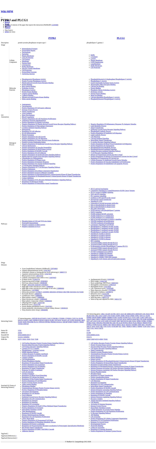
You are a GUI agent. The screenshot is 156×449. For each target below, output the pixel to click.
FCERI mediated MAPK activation (102, 214)
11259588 (54, 25)
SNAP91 (148, 325)
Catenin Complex (27, 357)
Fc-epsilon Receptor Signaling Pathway (103, 142)
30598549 (43, 283)
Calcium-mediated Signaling (100, 138)
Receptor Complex (97, 399)
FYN (133, 317)
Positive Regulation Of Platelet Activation (35, 122)
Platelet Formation (28, 135)
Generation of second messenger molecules (104, 203)
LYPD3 (72, 320)
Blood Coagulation (28, 117)
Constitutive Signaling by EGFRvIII (102, 225)
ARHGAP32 (131, 314)
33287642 (52, 277)
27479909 (112, 290)
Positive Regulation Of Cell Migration (34, 381)
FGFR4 (125, 317)
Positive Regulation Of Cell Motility (33, 366)
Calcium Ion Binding (97, 86)
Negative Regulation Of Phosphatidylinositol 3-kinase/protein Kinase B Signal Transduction (51, 176)
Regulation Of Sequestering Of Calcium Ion (105, 158)
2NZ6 (28, 339)
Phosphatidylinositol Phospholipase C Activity (105, 99)
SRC (101, 326)
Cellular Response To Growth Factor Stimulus (105, 409)
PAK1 (94, 323)
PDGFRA (99, 323)
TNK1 (124, 326)
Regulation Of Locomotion (30, 404)
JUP (56, 320)
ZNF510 (26, 324)
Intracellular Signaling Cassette (32, 409)
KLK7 (60, 320)
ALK (122, 314)
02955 (20, 333)
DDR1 (123, 316)
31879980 (35, 290)
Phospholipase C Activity (99, 81)
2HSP (93, 339)
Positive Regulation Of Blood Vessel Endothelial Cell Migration (111, 144)
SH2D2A (129, 325)
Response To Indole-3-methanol (32, 370)
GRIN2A (104, 319)
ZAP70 (100, 328)
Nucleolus (25, 54)
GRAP (89, 319)
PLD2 (135, 323)
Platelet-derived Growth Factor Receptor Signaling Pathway (41, 156)
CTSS (109, 316)
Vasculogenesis (27, 106)
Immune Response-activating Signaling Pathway (106, 390)
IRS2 (138, 319)
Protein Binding (27, 84)
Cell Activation (95, 417)
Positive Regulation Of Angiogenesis (102, 146)
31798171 (39, 292)
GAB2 (142, 317)
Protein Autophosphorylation (100, 377)
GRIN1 (98, 319)
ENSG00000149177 (24, 335)
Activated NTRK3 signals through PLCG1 (104, 248)
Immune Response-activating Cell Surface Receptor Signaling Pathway (113, 368)
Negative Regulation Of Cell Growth (33, 137)
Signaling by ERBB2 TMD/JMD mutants (104, 257)
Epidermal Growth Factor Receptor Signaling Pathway (108, 129)
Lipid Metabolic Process (98, 126)
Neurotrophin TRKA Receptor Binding (103, 84)
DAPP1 (118, 316)
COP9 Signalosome (97, 62)
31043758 (41, 303)
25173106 (80, 292)
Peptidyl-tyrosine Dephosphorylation (34, 142)
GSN (114, 319)
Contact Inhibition (28, 178)
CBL (96, 316)
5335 (88, 330)
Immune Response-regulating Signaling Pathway (106, 397)
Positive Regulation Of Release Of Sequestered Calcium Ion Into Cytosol (114, 156)
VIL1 (92, 328)
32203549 (110, 279)
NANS (20, 322)
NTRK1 (144, 321)
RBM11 (105, 325)
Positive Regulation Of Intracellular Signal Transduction (40, 183)
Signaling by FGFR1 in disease (101, 237)
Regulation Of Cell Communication (33, 399)
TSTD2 (20, 324)
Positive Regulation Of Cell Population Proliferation (107, 411)
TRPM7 (140, 326)
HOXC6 (42, 320)
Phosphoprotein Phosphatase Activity (34, 79)
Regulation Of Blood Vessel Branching (34, 375)
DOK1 (137, 316)
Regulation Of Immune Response (101, 429)
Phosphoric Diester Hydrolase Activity (103, 90)
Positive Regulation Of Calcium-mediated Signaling (38, 163)
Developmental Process (98, 424)
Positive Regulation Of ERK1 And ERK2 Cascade (38, 429)
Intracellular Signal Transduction (101, 140)
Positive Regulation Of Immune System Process (106, 431)
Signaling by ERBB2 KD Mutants (101, 253)
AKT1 (118, 314)
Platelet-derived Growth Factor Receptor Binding (37, 83)
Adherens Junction (28, 431)
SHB (139, 325)
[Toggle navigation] (1, 17)
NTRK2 (149, 321)
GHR (146, 317)
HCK (124, 319)
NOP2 (25, 322)
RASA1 (59, 322)
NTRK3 (89, 323)
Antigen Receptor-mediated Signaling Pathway (106, 151)
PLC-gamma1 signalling (98, 196)
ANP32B (35, 318)
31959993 (46, 292)
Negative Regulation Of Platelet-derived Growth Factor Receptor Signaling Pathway (49, 124)
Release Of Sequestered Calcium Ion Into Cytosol (106, 154)
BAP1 (44, 318)
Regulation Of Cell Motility (31, 393)
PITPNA (125, 323)
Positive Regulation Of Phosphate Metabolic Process (39, 422)
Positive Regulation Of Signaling (101, 393)
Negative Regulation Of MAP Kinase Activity (36, 149)
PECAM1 (113, 323)
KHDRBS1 (150, 319)
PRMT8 (145, 323)
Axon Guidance (27, 113)
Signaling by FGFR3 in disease (101, 239)
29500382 (44, 281)
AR (125, 314)
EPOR (94, 317)
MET (83, 320)
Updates (7, 28)
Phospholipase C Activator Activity (33, 350)
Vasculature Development (30, 391)
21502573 (36, 279)
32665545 (114, 283)
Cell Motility (95, 402)
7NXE (105, 339)
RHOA (114, 325)
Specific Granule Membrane (31, 68)
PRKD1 (139, 323)
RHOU (119, 325)
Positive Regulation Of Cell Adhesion (34, 153)
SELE (123, 325)
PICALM (119, 323)
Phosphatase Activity (28, 90)
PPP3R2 (47, 322)
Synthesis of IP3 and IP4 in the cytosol (103, 198)
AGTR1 (113, 314)
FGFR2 (120, 317)
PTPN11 (89, 325)
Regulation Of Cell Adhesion (31, 131)
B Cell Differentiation (29, 133)
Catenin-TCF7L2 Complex (30, 348)
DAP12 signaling (96, 212)
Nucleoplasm (26, 52)
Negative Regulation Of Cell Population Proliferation (39, 119)
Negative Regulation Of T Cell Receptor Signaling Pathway (41, 167)
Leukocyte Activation (97, 427)
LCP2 (102, 321)
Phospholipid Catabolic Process (101, 131)
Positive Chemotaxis (28, 169)
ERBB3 (104, 317)
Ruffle (93, 55)
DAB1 (113, 316)
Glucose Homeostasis (29, 146)
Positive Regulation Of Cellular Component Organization (40, 171)
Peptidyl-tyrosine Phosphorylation (101, 352)
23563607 (44, 285)
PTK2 (150, 323)
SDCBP (65, 322)
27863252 (112, 285)
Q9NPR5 (26, 337)
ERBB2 (98, 317)
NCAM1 (129, 321)
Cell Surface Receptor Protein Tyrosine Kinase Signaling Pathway (43, 343)
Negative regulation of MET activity (33, 225)
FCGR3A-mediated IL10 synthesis (102, 251)
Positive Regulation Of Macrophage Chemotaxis (37, 126)
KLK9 (64, 320)
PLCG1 (121, 38)
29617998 (66, 292)
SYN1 (109, 326)
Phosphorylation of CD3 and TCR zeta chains (36, 221)
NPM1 (139, 321)
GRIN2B (110, 319)
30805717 (63, 272)
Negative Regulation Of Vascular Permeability (37, 147)
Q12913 (20, 337)
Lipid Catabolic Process (98, 135)
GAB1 (137, 317)
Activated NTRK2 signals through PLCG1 (104, 243)
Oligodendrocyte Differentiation (32, 158)
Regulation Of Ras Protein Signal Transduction (37, 379)
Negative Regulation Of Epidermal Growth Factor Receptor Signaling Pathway (47, 144)
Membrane (25, 61)
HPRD (7, 32)
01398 (89, 333)
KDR (145, 319)
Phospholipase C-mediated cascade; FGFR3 (105, 230)
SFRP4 (70, 322)
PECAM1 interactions (98, 208)
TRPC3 (134, 326)
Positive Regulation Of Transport (32, 408)
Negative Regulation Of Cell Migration (34, 138)
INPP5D (129, 319)
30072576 (39, 276)
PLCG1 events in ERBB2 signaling (102, 192)
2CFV (20, 339)
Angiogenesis (26, 104)
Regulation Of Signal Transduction (33, 368)
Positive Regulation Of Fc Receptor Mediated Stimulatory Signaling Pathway (46, 180)
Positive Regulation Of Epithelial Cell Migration (106, 133)
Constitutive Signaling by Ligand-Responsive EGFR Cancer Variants (113, 190)
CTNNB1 (61, 318)
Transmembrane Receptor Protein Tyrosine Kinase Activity (41, 388)
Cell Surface (26, 59)
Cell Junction (26, 65)
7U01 (32, 339)
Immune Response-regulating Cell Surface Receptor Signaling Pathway (113, 370)
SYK (105, 326)
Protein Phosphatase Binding (31, 361)
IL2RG (52, 320)
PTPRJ (52, 38)
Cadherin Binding (27, 95)
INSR (134, 319)
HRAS (47, 320)
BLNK (89, 316)
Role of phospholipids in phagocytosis (103, 205)
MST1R (123, 321)
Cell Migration (95, 137)
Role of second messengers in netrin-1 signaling (106, 219)
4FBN (101, 339)
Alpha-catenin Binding (29, 384)
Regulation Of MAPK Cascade (32, 413)
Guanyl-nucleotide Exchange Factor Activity (105, 83)
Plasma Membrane (28, 56)
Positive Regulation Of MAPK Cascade (34, 151)
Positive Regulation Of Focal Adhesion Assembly (38, 172)
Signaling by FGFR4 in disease (101, 235)
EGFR (81, 318)
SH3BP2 (134, 325)
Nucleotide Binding (97, 426)
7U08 (36, 339)
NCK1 (134, 321)
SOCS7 (89, 326)
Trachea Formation (28, 373)
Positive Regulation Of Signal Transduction (104, 379)
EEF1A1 (142, 316)
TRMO (81, 322)
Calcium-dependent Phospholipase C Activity (105, 97)
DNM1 (132, 316)
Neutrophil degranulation (30, 223)
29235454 (73, 292)
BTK (93, 316)
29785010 (59, 292)
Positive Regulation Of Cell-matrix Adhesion (36, 108)
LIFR (106, 321)
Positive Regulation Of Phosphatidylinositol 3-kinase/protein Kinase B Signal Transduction (51, 174)
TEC (119, 326)
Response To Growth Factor (99, 422)
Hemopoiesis (26, 129)
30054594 (53, 292)
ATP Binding (95, 415)
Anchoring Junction (28, 74)
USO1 (148, 326)
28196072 (109, 292)
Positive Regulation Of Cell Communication (105, 391)
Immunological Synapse (29, 49)
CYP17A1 (75, 318)
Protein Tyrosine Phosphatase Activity (34, 81)
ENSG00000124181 (93, 335)
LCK (98, 321)
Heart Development (28, 115)
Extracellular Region (28, 50)
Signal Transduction (28, 111)
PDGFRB (30, 322)
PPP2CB (42, 322)
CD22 (100, 316)
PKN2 (131, 323)
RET (109, 325)
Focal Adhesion (27, 395)
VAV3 (89, 328)
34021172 (105, 297)
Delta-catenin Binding (29, 99)
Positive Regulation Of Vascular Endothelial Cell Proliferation (110, 162)
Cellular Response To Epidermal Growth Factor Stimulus (109, 160)
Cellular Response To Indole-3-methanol (35, 354)
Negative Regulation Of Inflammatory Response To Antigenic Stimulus (113, 124)
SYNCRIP (114, 326)
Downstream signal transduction (101, 199)
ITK (141, 319)
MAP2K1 (78, 320)
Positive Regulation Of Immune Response (35, 162)
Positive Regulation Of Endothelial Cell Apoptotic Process (109, 163)
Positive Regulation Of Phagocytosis (33, 160)
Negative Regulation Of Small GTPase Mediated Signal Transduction (44, 406)
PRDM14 (54, 322)
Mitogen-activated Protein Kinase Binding (35, 97)
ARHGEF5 (138, 314)
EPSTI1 (20, 320)
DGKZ (127, 316)
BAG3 (148, 314)
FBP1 (31, 320)
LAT (67, 320)
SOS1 (94, 326)
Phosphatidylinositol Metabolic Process (103, 147)
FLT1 (129, 317)
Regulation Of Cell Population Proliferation (36, 417)
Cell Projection (27, 70)
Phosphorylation (96, 373)
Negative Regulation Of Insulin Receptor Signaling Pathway (41, 154)
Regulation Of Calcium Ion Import (33, 377)
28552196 (31, 285)
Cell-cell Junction (27, 57)
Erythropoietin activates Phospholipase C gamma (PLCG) (109, 246)
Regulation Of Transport (30, 400)
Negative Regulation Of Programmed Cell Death (37, 420)
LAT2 (95, 321)
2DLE (24, 339)
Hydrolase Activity (28, 88)
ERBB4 (109, 317)
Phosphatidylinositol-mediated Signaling (104, 149)
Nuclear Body (26, 63)
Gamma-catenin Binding (30, 93)
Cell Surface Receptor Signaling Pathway (35, 347)
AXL (144, 314)
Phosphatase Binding (28, 386)
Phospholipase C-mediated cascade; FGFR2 (105, 228)
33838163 (64, 308)
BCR (152, 314)
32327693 (107, 286)
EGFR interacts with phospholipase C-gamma (105, 210)
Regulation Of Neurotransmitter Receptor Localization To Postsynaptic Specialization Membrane (53, 426)
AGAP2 (107, 314)
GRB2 (93, 319)
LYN (110, 321)
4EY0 (97, 339)
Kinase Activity (96, 359)
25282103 (37, 285)
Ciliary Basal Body (28, 418)
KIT (88, 321)
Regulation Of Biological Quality (32, 181)
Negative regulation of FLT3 (31, 226)
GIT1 (150, 317)
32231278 (36, 304)
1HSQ (89, 339)
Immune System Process (30, 110)
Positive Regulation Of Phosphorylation (34, 390)
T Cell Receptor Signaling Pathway (33, 165)
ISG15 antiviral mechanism (99, 189)
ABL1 (103, 314)
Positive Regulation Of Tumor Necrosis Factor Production (40, 140)
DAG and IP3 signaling (98, 194)
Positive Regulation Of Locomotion (33, 364)
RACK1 (99, 325)
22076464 (54, 268)
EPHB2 (89, 317)
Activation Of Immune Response (101, 404)
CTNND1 (68, 318)
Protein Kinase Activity (98, 355)
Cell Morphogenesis (28, 359)
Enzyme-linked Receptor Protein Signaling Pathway (38, 345)
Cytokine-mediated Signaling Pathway (34, 128)
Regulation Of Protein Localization (33, 424)
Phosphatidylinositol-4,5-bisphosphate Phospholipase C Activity (111, 79)
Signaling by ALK (96, 201)
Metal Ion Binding (96, 95)
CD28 (104, 316)
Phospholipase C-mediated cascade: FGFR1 (105, 226)
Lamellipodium (95, 64)
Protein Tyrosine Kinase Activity (32, 382)
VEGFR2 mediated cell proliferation (102, 221)
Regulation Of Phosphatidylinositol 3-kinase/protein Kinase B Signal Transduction (117, 366)
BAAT (40, 318)
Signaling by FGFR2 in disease (101, 234)
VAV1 (153, 326)
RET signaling (95, 241)
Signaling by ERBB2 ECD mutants (102, 255)
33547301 (47, 270)
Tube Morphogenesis (28, 411)
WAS (96, 328)
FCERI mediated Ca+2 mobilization (102, 216)
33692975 (38, 294)
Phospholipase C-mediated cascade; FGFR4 (105, 232)
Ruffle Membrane (27, 66)
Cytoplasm (94, 57)
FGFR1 (114, 317)
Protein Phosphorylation (98, 372)
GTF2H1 (119, 319)
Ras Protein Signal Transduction (32, 427)
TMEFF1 (76, 322)
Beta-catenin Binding (29, 86)
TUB (144, 326)
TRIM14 (129, 326)
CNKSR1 (55, 318)
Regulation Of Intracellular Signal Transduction (37, 363)
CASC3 (49, 318)
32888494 (49, 286)
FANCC (26, 320)
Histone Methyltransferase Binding (33, 415)
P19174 (89, 337)
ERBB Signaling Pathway (30, 352)
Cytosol (93, 58)
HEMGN (36, 320)
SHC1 (143, 325)
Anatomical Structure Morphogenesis (34, 120)
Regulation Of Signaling (30, 402)
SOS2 (98, 326)
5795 (19, 330)
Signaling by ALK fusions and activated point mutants (108, 259)
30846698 (44, 310)
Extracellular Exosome (29, 72)
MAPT (114, 321)
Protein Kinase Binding (29, 92)
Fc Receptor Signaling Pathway (101, 413)
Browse (7, 22)
